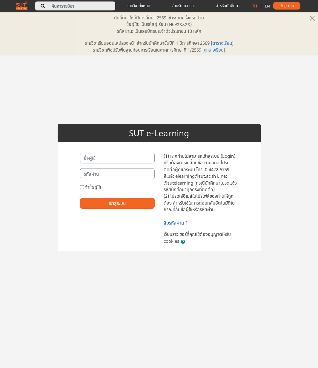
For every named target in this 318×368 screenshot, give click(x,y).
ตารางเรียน (222, 43)
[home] (22, 5)
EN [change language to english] (267, 6)
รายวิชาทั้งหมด (138, 5)
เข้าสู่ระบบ (117, 203)
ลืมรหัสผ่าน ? (176, 223)
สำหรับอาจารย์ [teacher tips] (183, 5)
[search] (43, 6)
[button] (184, 241)
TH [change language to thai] (254, 6)
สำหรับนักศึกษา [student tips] (227, 5)
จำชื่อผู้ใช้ (93, 187)
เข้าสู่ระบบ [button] (286, 5)
